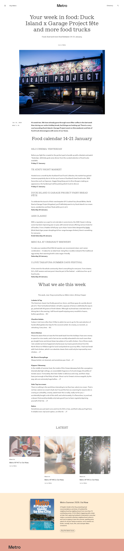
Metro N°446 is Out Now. (54, 480)
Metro (64, 45)
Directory (110, 6)
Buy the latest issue (67, 531)
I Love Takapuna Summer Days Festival (56, 262)
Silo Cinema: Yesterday (46, 149)
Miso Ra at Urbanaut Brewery (51, 242)
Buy (13, 6)
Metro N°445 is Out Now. (89, 480)
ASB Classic (39, 216)
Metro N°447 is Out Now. (19, 462)
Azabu (87, 227)
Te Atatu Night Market (46, 169)
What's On (15, 125)
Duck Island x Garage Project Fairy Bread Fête (59, 194)
